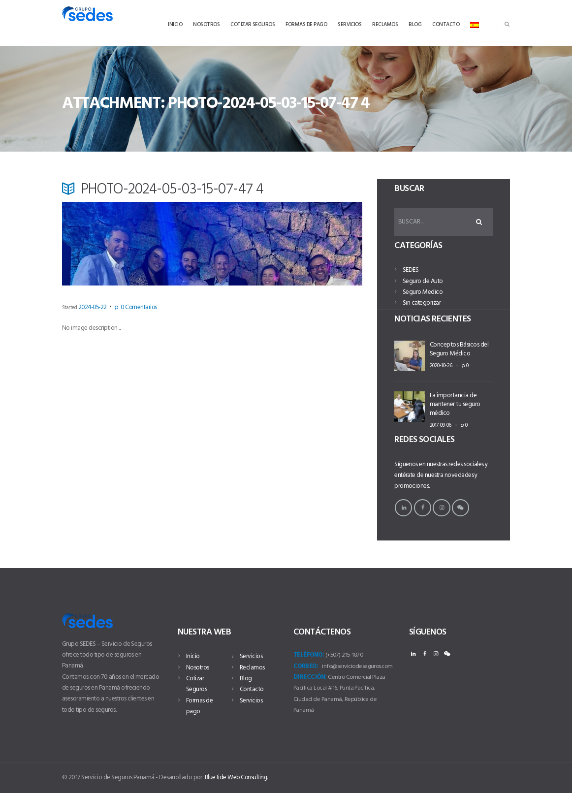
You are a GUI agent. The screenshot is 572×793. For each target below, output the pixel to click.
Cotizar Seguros (196, 683)
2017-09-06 (439, 424)
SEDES (410, 271)
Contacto (252, 689)
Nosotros (197, 667)
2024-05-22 (90, 307)
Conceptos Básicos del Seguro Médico (459, 349)
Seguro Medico (423, 293)
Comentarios (129, 307)
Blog (246, 678)
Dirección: (310, 676)
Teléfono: (308, 655)
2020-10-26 (439, 365)
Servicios (251, 656)
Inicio (193, 656)
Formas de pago (199, 705)
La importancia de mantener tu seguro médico (454, 404)
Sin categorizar (422, 304)
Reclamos (252, 667)
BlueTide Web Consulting (237, 777)
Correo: (305, 666)
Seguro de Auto (423, 282)
